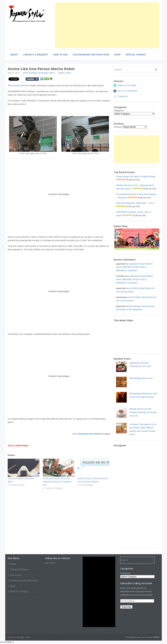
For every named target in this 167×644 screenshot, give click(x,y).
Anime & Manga (30, 73)
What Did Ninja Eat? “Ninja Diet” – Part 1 (135, 203)
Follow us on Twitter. (127, 85)
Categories (119, 110)
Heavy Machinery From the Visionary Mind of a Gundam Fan (57, 481)
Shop (117, 54)
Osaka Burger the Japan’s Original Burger (135, 176)
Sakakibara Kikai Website (89, 434)
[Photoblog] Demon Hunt (140, 378)
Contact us (123, 96)
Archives (118, 127)
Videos (52, 73)
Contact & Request (35, 54)
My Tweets (50, 563)
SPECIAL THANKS (136, 54)
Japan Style (12, 637)
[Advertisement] (107, 25)
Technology (43, 73)
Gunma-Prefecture (21, 85)
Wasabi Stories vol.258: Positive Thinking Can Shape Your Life (143, 412)
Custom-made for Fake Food (91, 54)
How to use (60, 54)
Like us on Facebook (127, 90)
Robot (68, 73)
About (14, 54)
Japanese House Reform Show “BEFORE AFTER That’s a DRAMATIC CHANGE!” (134, 267)
